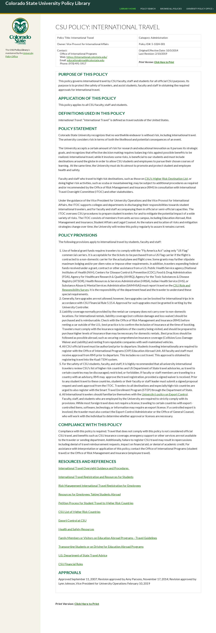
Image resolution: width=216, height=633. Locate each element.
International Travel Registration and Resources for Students (95, 477)
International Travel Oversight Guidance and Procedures (93, 468)
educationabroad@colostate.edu (85, 60)
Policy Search (148, 8)
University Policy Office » (200, 8)
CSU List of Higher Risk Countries (79, 511)
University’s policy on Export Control (165, 394)
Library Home (128, 8)
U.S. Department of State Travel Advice (82, 555)
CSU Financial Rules (70, 564)
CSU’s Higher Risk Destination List (166, 178)
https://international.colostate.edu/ (87, 56)
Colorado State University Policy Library (47, 3)
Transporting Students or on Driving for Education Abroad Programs (101, 546)
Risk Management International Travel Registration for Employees (99, 485)
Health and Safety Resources (76, 529)
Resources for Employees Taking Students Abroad (89, 494)
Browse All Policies (171, 8)
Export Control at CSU (72, 520)
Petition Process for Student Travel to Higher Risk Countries (95, 503)
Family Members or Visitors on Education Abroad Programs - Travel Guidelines (107, 538)
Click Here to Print (164, 62)
